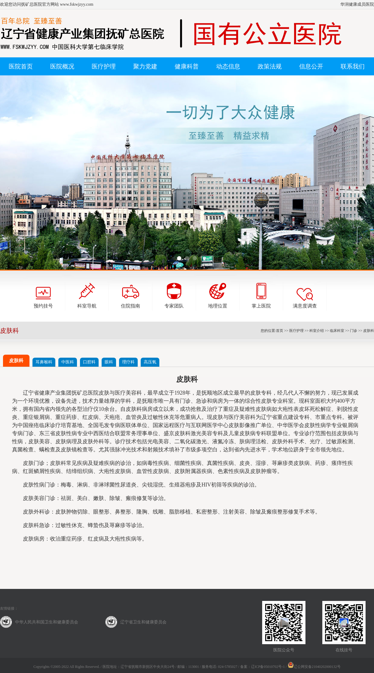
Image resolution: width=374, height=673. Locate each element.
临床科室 (337, 331)
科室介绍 (316, 331)
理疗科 (128, 362)
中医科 (67, 362)
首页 (279, 331)
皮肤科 (368, 331)
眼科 (109, 362)
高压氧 (150, 362)
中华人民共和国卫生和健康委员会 (46, 622)
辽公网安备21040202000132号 (314, 667)
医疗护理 (296, 331)
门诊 (353, 331)
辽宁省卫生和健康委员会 (143, 622)
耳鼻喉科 (43, 362)
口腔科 (89, 362)
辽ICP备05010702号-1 (268, 667)
